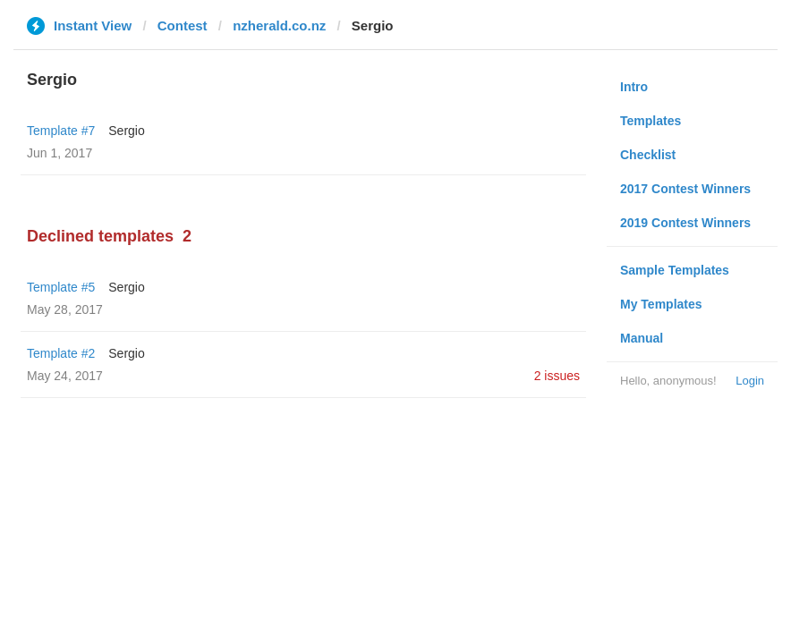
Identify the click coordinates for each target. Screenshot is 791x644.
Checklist (648, 155)
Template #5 (61, 287)
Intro (634, 87)
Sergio (126, 130)
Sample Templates (674, 270)
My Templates (661, 304)
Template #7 (61, 130)
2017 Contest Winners (685, 189)
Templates (650, 121)
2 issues (557, 376)
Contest (182, 25)
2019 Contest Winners (685, 223)
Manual (641, 338)
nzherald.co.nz (279, 25)
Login (750, 380)
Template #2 (61, 353)
